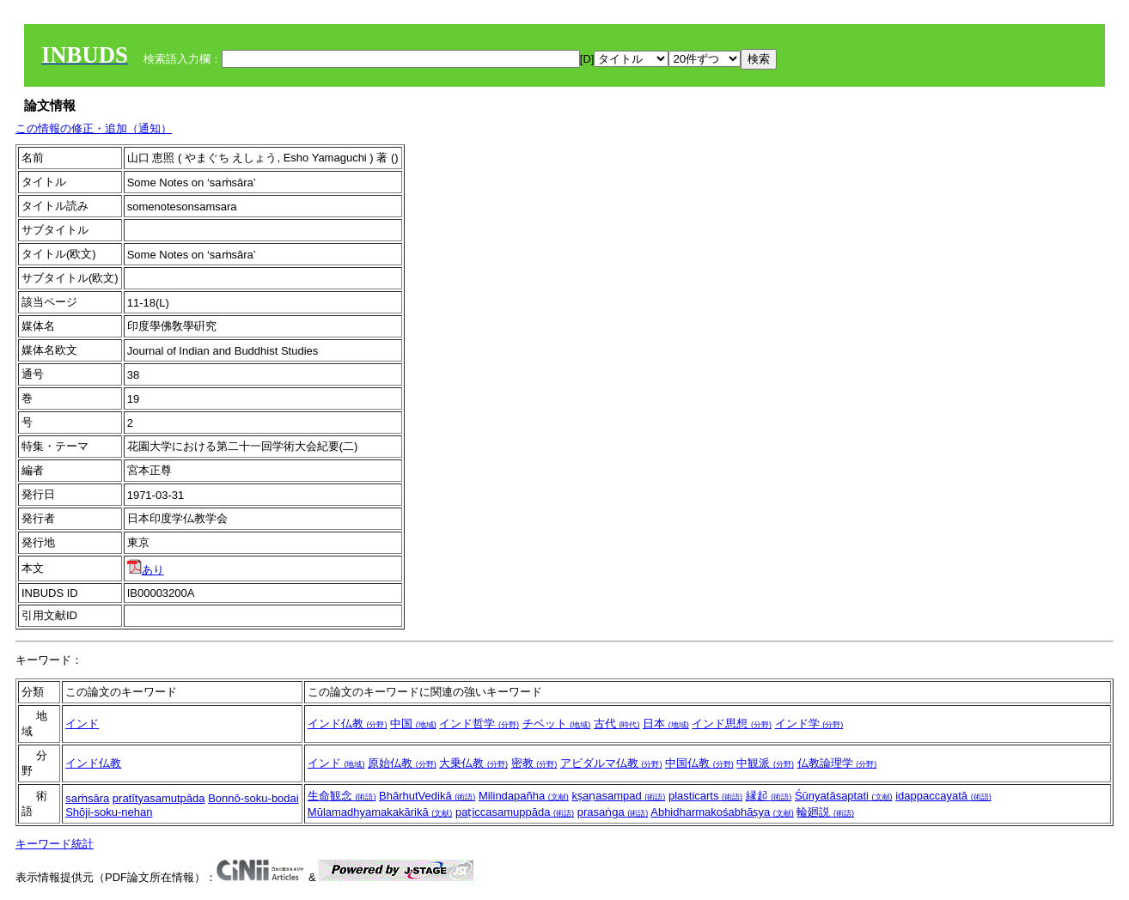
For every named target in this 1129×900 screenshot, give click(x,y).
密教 (534, 763)
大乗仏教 (473, 763)
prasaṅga (613, 812)
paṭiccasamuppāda (514, 812)
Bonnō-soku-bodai (253, 798)
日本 (666, 723)
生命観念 (342, 795)
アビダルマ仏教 (611, 763)
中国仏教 (699, 763)
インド (82, 723)
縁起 (769, 795)
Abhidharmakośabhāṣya (722, 812)
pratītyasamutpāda (159, 798)
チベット (556, 723)
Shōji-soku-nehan (108, 812)
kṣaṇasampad (618, 795)
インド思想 (732, 723)
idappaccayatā (943, 795)
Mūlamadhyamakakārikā (380, 812)
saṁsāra (87, 798)
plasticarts (705, 795)
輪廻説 (825, 812)
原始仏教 (402, 763)
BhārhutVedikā (427, 795)
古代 (617, 723)
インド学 (809, 723)
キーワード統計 (54, 843)
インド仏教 (348, 723)
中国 (413, 723)
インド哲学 (479, 723)
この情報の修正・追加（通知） (93, 128)
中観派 (765, 763)
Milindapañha (524, 795)
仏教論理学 (837, 763)
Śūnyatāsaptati (844, 795)
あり (145, 569)
